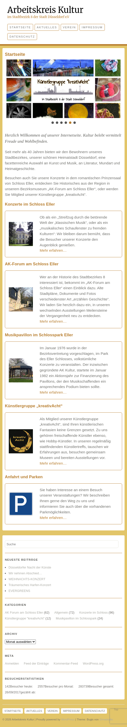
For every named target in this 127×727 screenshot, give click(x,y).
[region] (63, 92)
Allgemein (61, 612)
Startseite (20, 27)
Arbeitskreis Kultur (45, 10)
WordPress (68, 719)
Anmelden (12, 663)
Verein (69, 27)
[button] (63, 89)
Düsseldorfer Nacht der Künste (30, 567)
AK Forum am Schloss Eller (24, 612)
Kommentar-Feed (66, 663)
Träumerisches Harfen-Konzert (30, 585)
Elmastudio (106, 719)
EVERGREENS (19, 591)
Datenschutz (22, 36)
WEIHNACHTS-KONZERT (27, 579)
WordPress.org (93, 663)
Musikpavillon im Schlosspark (76, 618)
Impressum (92, 27)
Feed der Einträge (36, 663)
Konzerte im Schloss (93, 612)
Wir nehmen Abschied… (25, 573)
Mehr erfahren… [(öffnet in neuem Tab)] (53, 463)
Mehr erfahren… (53, 250)
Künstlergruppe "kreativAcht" (25, 618)
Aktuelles (47, 27)
